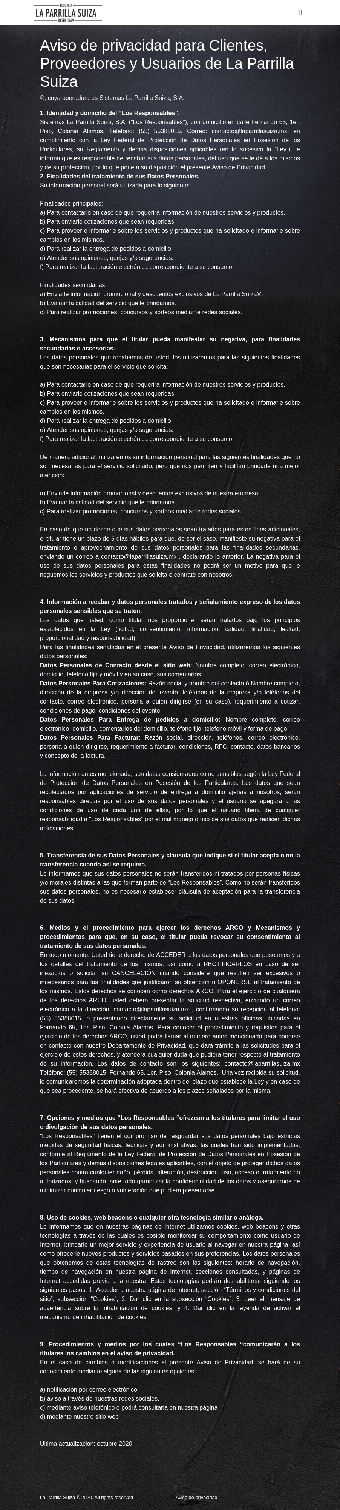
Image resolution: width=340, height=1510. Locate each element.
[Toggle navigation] (301, 12)
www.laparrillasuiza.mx (151, 1416)
